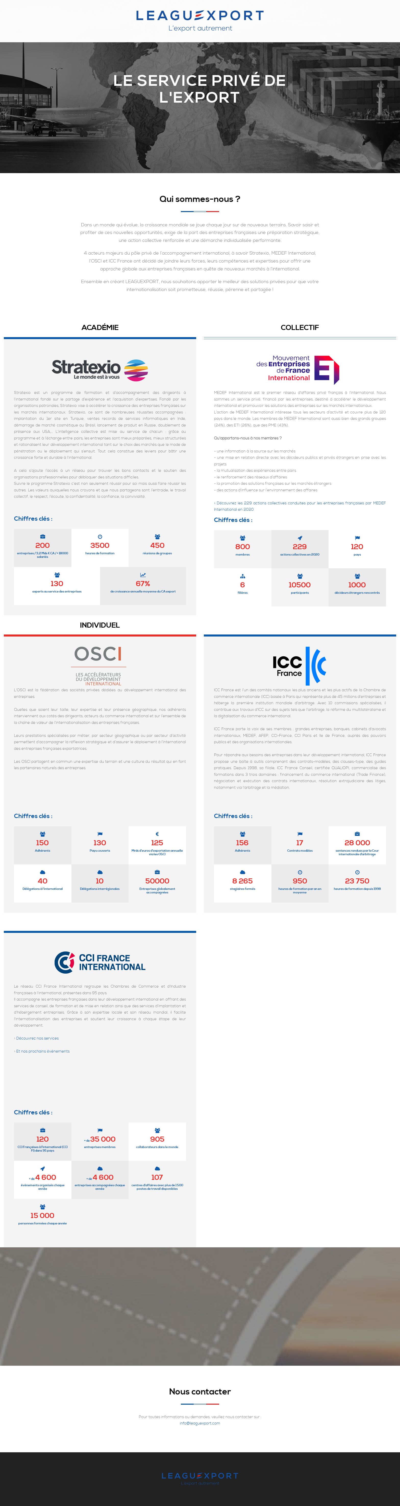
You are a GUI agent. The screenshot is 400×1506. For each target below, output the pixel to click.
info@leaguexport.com (200, 1423)
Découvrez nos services (37, 1038)
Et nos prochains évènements (43, 1051)
